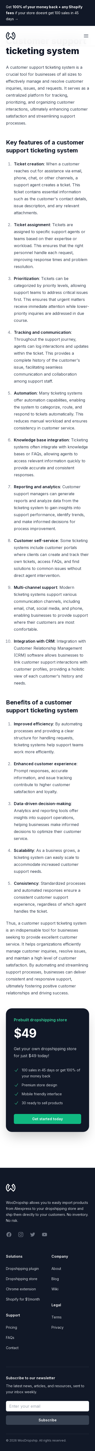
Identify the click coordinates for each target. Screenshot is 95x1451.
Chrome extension (21, 1289)
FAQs (10, 1337)
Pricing (11, 1327)
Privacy (57, 1327)
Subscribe (48, 1420)
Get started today (47, 1119)
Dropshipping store (21, 1279)
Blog (55, 1279)
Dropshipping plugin (22, 1268)
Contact (12, 1348)
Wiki (54, 1289)
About (56, 1268)
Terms (56, 1317)
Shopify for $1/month (23, 1299)
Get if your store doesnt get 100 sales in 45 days (44, 13)
